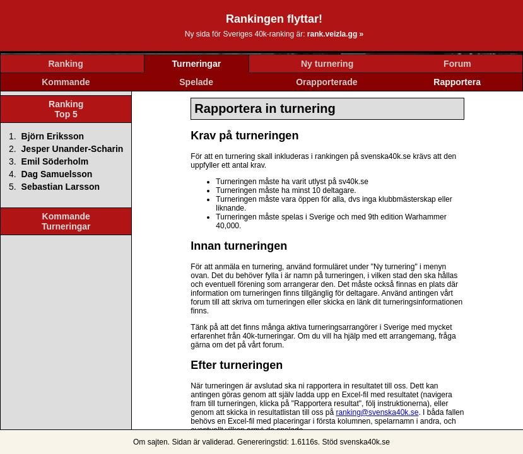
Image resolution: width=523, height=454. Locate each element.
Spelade (196, 82)
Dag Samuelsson (57, 174)
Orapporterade (326, 82)
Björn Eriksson (53, 136)
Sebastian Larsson (60, 187)
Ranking (66, 64)
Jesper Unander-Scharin (72, 149)
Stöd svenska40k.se (356, 442)
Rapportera (457, 82)
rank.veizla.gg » (335, 34)
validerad (217, 442)
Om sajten (150, 442)
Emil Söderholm (55, 161)
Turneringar (196, 64)
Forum (457, 64)
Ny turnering (327, 64)
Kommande (66, 82)
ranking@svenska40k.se (377, 412)
